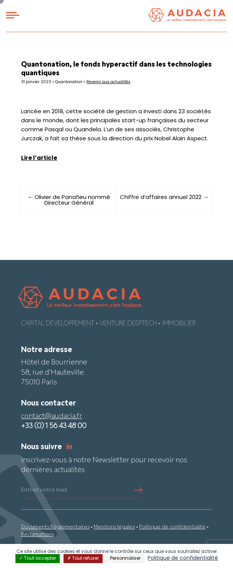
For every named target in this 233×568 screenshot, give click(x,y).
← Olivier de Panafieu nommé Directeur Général (68, 200)
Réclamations (37, 535)
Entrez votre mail (44, 490)
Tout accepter (37, 558)
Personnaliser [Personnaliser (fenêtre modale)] (125, 558)
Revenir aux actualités (108, 82)
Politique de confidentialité (172, 527)
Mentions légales (114, 527)
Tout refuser (83, 558)
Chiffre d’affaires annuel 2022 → (164, 197)
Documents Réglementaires (55, 527)
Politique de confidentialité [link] (183, 558)
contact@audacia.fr (51, 416)
